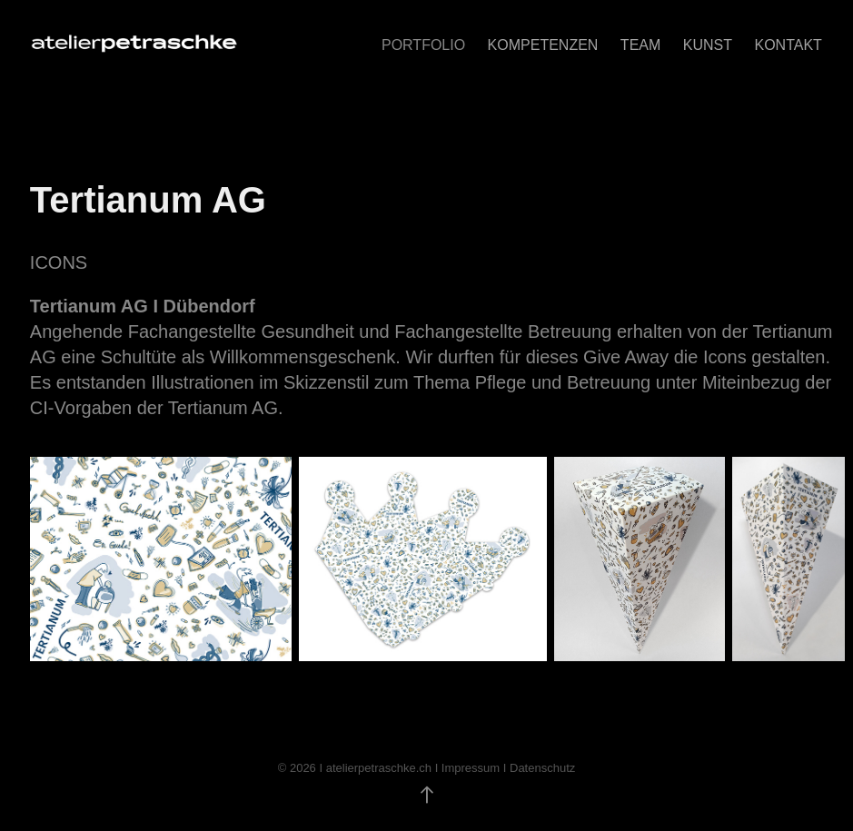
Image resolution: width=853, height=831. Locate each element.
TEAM (640, 45)
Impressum (470, 768)
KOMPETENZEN (543, 45)
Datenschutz (542, 768)
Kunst (707, 45)
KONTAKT (787, 45)
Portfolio (423, 45)
